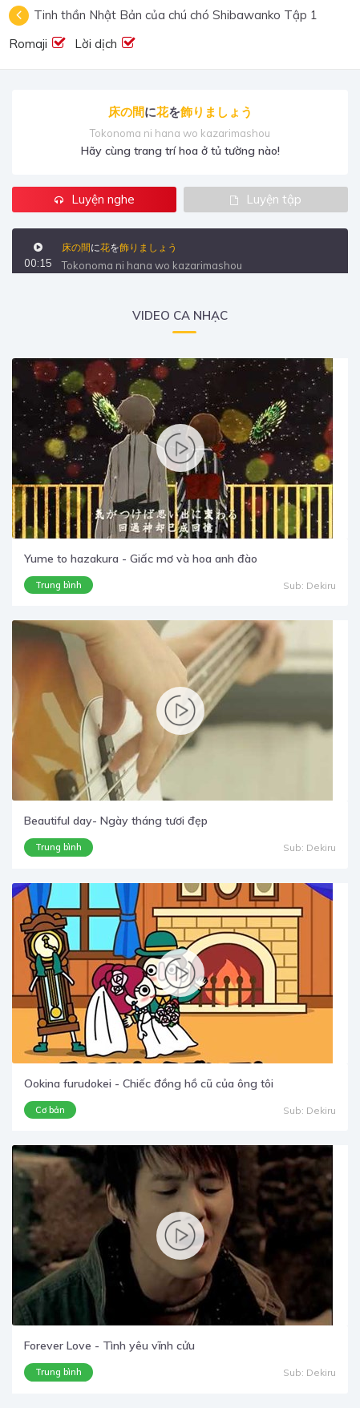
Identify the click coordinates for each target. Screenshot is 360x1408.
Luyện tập (265, 199)
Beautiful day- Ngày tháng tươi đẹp (116, 820)
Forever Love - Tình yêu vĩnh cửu (109, 1345)
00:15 (38, 262)
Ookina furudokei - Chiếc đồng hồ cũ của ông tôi (148, 1083)
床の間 (126, 111)
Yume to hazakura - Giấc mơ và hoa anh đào (140, 558)
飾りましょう (216, 111)
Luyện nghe (95, 199)
